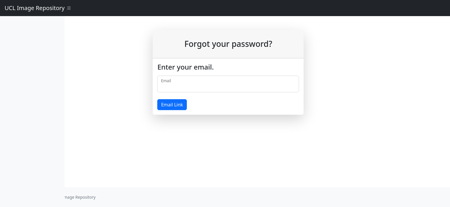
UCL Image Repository (35, 8)
